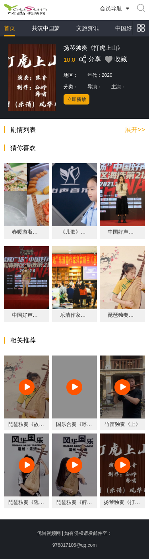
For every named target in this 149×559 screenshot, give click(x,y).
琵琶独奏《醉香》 (76, 502)
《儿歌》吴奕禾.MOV (74, 232)
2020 (107, 75)
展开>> (135, 130)
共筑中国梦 (46, 28)
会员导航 (111, 8)
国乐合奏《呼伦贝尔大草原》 (89, 424)
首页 (9, 28)
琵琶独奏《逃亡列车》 (34, 502)
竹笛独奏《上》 (122, 424)
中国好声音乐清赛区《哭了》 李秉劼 (122, 232)
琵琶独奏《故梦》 (122, 315)
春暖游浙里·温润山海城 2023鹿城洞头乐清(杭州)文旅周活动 (26, 232)
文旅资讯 (87, 28)
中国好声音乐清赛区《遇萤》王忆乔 (26, 315)
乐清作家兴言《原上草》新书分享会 (74, 315)
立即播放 (76, 99)
